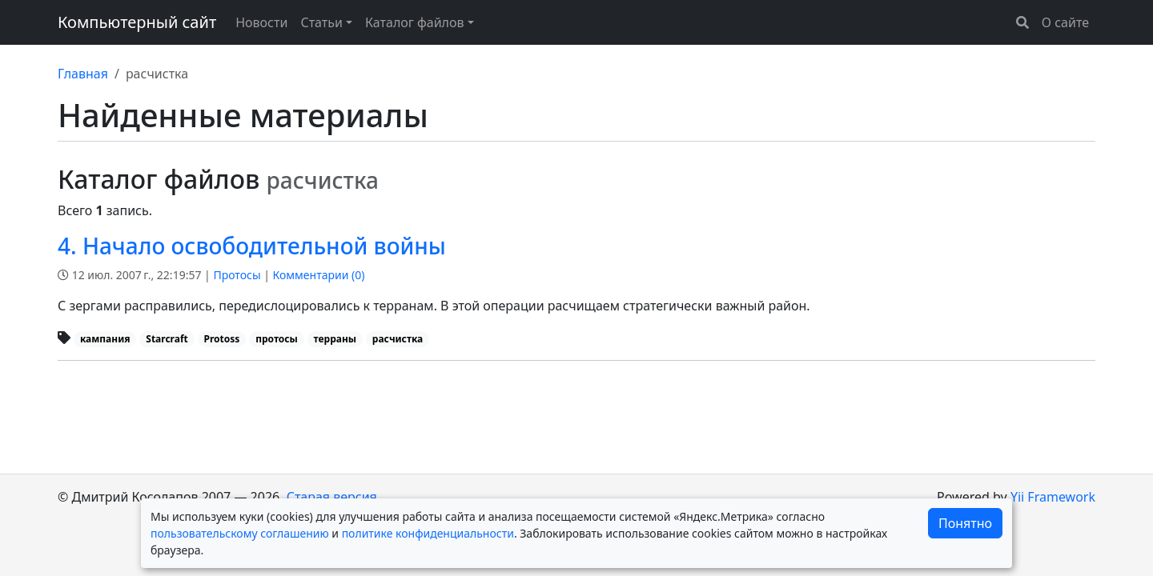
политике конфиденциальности (428, 533)
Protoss (222, 339)
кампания (105, 339)
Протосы (236, 274)
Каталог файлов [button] (414, 22)
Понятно (965, 523)
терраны (335, 339)
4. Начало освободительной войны (252, 245)
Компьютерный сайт (137, 22)
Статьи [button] (321, 22)
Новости (261, 22)
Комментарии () (319, 274)
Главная (83, 73)
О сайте (1065, 22)
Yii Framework (1052, 497)
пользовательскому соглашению (240, 533)
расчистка (397, 339)
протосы (276, 339)
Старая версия (332, 497)
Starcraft (167, 339)
